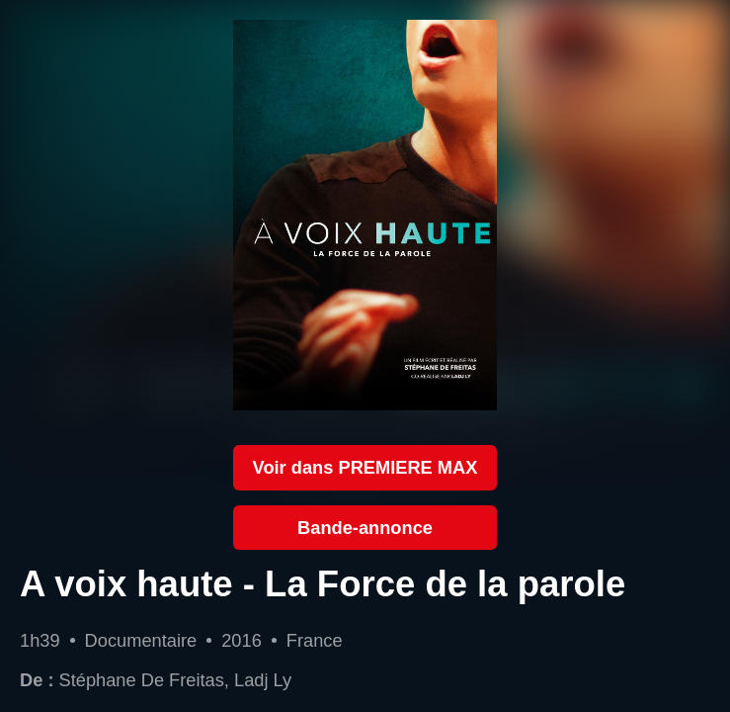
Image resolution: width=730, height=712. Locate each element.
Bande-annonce (365, 527)
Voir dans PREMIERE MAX (365, 467)
